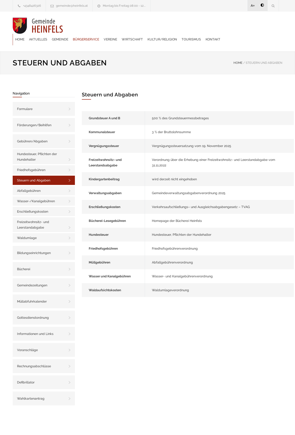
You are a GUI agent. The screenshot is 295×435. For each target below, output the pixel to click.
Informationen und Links (35, 322)
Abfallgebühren (29, 179)
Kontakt (268, 25)
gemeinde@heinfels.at (72, 5)
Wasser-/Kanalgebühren (36, 189)
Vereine (165, 25)
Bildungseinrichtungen (34, 241)
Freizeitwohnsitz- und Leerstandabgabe (33, 213)
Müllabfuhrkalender (32, 290)
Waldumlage (27, 226)
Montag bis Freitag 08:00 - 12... (124, 5)
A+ (253, 5)
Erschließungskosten (32, 200)
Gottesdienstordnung (33, 306)
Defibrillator (26, 371)
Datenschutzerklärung (207, 425)
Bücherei (23, 257)
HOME (237, 51)
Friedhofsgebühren (31, 158)
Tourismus (246, 25)
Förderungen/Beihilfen (34, 113)
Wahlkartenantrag (30, 387)
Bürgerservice (141, 25)
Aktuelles (93, 25)
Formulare (24, 97)
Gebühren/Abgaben (32, 130)
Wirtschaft (187, 25)
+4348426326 (32, 5)
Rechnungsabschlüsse (34, 354)
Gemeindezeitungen (32, 274)
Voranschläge (27, 338)
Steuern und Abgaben (33, 169)
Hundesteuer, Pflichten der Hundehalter (37, 145)
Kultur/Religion (217, 25)
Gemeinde (115, 25)
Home (75, 25)
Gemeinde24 (108, 425)
